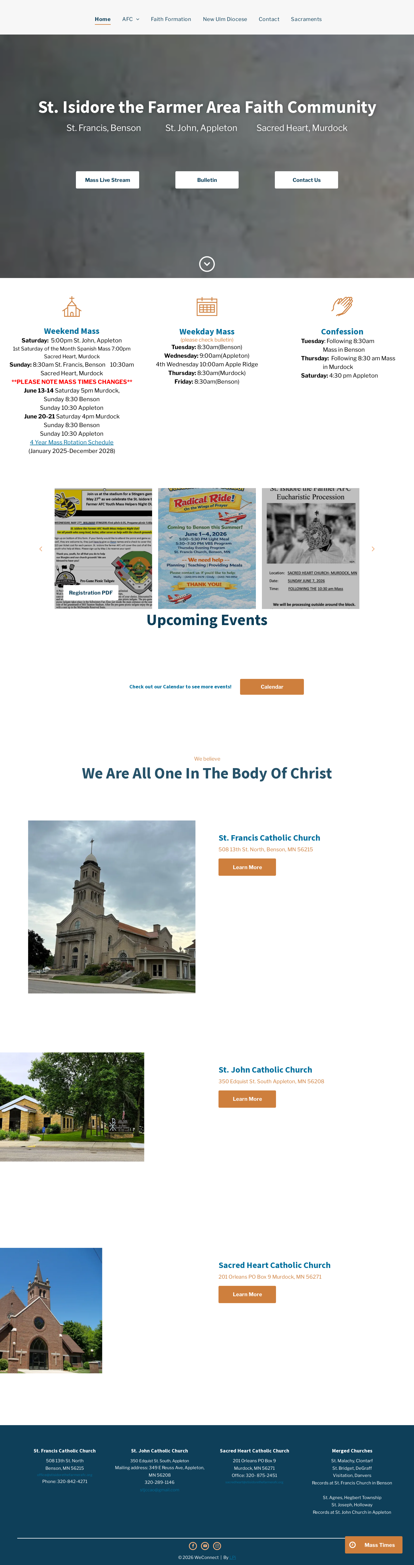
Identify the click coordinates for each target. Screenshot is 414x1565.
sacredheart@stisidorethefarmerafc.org (254, 1482)
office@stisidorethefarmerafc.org (64, 1475)
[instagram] (217, 1546)
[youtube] (205, 1546)
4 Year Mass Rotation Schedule (72, 442)
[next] (373, 548)
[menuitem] (102, 19)
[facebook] (193, 1546)
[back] (40, 548)
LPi (232, 1557)
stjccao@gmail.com (159, 1489)
